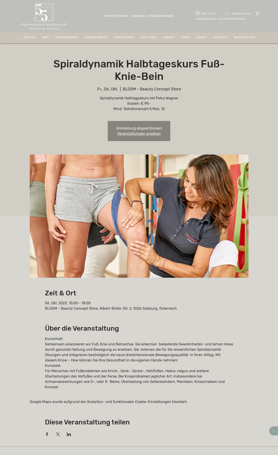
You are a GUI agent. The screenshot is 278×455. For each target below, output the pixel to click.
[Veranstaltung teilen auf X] (58, 434)
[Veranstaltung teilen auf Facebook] (47, 434)
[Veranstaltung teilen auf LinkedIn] (69, 434)
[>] (273, 430)
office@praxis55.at (241, 14)
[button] (259, 13)
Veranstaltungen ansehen (139, 133)
